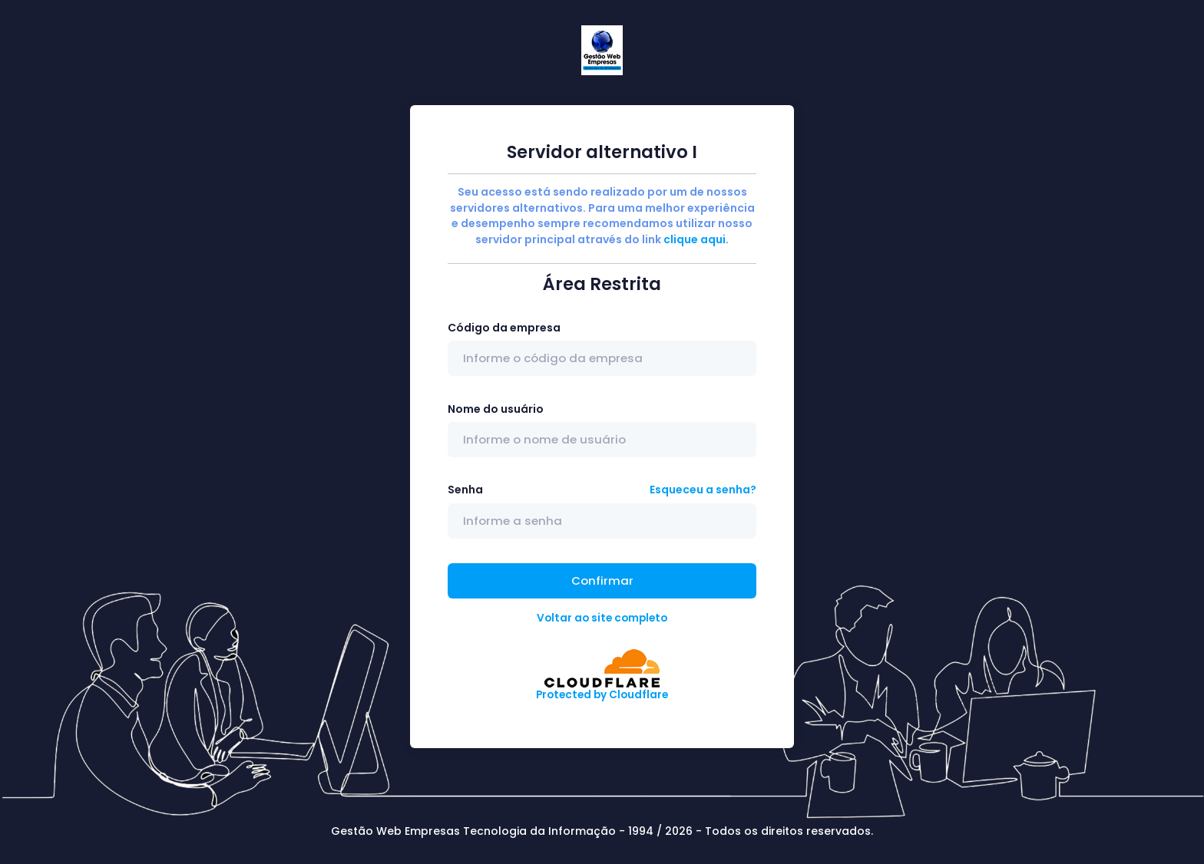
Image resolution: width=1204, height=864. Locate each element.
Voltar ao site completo (602, 618)
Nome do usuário (496, 409)
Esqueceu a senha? (703, 489)
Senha (465, 489)
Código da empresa (504, 327)
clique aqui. (696, 239)
